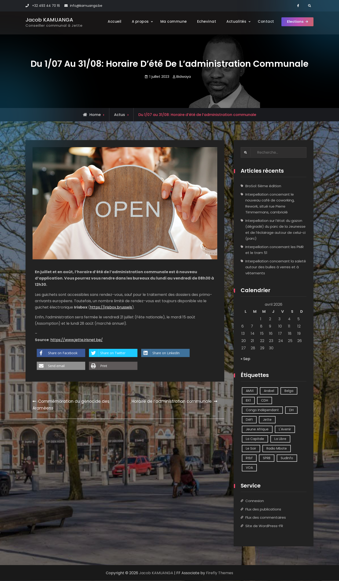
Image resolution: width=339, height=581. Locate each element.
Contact (262, 21)
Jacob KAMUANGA (49, 19)
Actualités (232, 21)
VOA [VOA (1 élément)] (249, 468)
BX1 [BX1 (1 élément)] (248, 400)
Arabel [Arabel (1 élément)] (269, 391)
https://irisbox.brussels (111, 307)
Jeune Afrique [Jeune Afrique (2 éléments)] (257, 429)
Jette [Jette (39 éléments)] (267, 419)
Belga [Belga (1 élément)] (288, 391)
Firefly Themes (219, 573)
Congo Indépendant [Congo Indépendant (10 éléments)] (262, 410)
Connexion (254, 501)
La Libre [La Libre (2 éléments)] (280, 439)
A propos (135, 21)
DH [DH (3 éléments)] (291, 410)
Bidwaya (183, 76)
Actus (119, 114)
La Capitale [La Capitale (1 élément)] (255, 439)
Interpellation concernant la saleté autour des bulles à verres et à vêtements (275, 267)
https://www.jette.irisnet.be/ (76, 340)
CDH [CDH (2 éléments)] (264, 400)
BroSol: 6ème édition (263, 186)
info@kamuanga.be (86, 5)
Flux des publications (263, 509)
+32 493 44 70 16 (46, 5)
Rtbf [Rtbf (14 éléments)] (249, 458)
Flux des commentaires (265, 517)
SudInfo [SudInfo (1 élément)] (287, 458)
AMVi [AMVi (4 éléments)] (250, 391)
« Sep (245, 359)
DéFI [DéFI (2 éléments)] (249, 419)
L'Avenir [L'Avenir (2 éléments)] (285, 429)
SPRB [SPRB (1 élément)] (266, 458)
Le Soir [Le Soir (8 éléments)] (251, 448)
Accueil (110, 21)
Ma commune (169, 21)
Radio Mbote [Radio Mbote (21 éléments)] (276, 448)
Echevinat (202, 21)
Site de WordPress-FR (264, 526)
